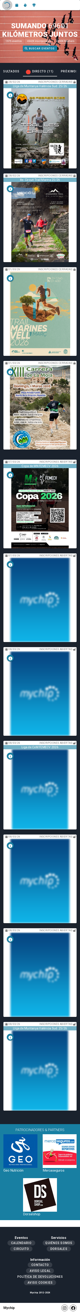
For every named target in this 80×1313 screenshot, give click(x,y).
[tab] (40, 71)
